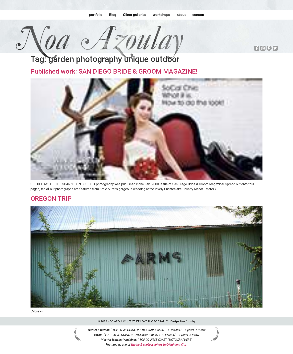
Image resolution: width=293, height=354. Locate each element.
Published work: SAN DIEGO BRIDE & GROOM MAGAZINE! (114, 71)
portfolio (95, 15)
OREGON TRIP (51, 198)
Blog (112, 15)
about (181, 15)
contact (198, 15)
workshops (161, 15)
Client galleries (134, 15)
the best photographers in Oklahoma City (158, 344)
